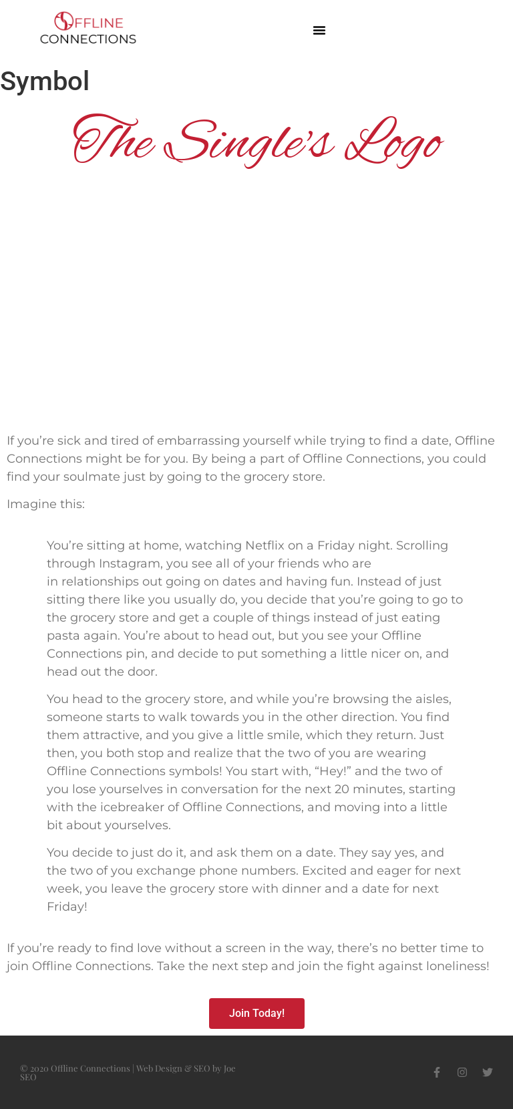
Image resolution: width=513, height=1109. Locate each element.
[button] (319, 30)
